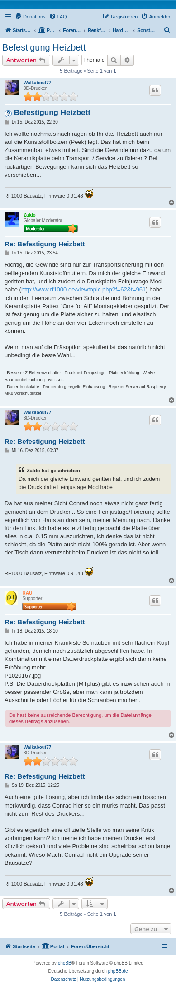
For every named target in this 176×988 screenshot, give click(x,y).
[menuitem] (30, 16)
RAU (27, 593)
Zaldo (30, 214)
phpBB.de (118, 971)
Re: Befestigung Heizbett (45, 244)
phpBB (64, 962)
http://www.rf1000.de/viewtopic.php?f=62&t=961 (83, 289)
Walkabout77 (37, 82)
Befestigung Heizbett (44, 47)
